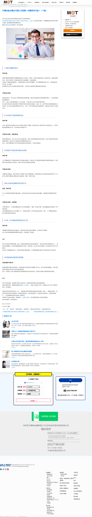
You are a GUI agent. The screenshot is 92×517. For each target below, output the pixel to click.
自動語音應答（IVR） (51, 497)
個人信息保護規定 (78, 490)
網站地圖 (76, 495)
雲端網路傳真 (49, 495)
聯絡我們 (68, 2)
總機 (8, 306)
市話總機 (48, 502)
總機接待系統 (49, 511)
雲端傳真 (21, 394)
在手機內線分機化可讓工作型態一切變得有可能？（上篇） (18, 20)
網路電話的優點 (64, 473)
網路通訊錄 (26, 309)
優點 (48, 476)
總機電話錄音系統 (50, 506)
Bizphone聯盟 (63, 493)
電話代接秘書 (45, 2)
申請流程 (48, 485)
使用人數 (21, 387)
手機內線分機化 (19, 309)
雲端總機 (37, 2)
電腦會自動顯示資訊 (46, 309)
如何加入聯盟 (77, 485)
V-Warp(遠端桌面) (50, 513)
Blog (75, 479)
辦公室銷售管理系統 (64, 482)
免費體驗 (75, 2)
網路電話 (62, 471)
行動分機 (48, 490)
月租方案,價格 (49, 475)
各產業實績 (49, 483)
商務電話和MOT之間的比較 (52, 481)
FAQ (75, 477)
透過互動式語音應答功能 (35, 309)
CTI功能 (26, 285)
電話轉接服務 (49, 489)
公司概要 (76, 493)
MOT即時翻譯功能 (50, 509)
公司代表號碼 (49, 492)
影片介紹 (48, 478)
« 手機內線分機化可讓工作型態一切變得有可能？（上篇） (16, 311)
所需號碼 (21, 390)
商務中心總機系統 (64, 487)
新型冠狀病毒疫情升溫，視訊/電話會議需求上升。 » (46, 311)
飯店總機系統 (63, 490)
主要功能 (48, 487)
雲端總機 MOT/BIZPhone (72, 34)
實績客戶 (61, 2)
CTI (23, 297)
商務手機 (12, 309)
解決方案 (54, 2)
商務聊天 (48, 494)
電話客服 (48, 508)
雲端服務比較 (77, 498)
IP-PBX (29, 2)
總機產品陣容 (49, 473)
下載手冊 (76, 471)
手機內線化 (8, 25)
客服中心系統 (63, 485)
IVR (18, 291)
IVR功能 (27, 297)
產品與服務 (21, 2)
